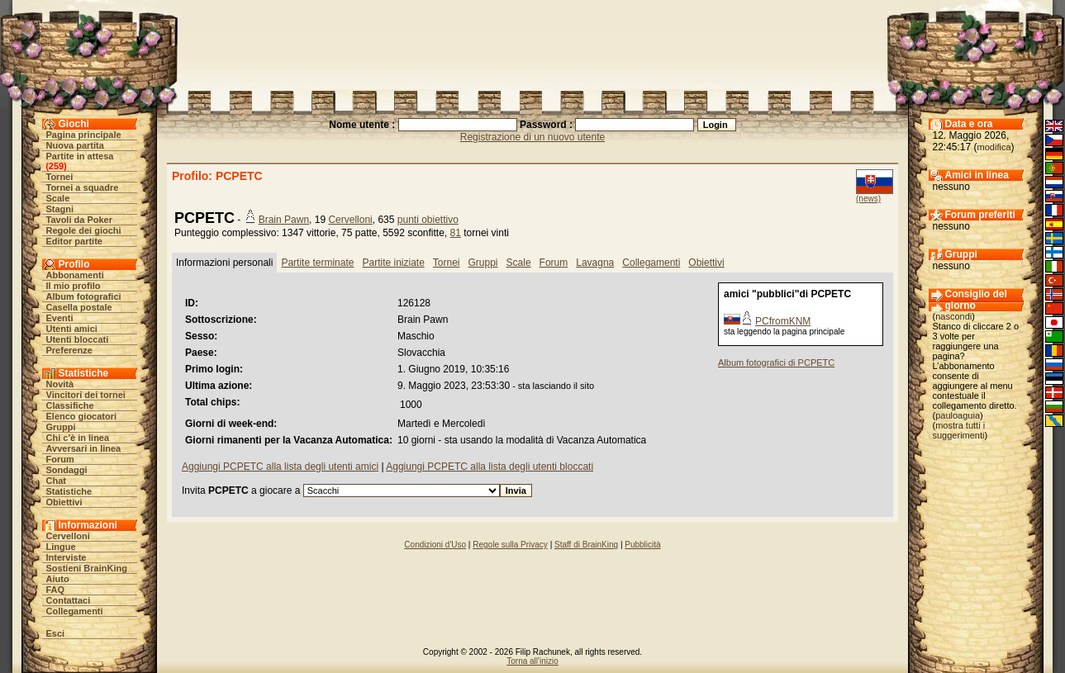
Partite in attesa (80, 156)
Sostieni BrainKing (86, 568)
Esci (55, 633)
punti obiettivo (428, 219)
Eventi (60, 318)
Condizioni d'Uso (435, 544)
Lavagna (595, 262)
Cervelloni (68, 536)
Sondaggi (67, 470)
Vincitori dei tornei (86, 395)
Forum (60, 459)
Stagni (60, 209)
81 (455, 233)
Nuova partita (75, 145)
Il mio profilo (73, 286)
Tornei (60, 177)
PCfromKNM (783, 321)
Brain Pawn (284, 219)
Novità (60, 384)
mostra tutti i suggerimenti (959, 430)
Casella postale (79, 307)
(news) (868, 198)
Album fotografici (83, 296)
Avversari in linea (83, 448)
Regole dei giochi (83, 230)
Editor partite (74, 241)
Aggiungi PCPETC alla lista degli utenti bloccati (489, 466)
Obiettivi (64, 502)
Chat (56, 481)
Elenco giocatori (81, 416)
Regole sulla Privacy (510, 544)
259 (56, 166)
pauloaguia (957, 415)
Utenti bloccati (77, 339)
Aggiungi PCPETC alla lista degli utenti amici (280, 466)
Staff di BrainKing (586, 544)
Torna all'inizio (532, 661)
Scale (58, 198)
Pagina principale (83, 135)
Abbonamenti (75, 275)
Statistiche (69, 491)
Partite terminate (317, 262)
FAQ (55, 590)
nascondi (953, 316)
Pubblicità (642, 544)
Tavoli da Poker (79, 220)
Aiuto (57, 579)
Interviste (66, 557)
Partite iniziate (393, 262)
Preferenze (69, 350)
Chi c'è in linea (78, 438)
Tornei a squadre (82, 187)
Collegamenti (74, 611)
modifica (994, 147)
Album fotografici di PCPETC (776, 362)
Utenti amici (71, 329)
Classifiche (70, 405)
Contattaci (68, 600)
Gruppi (61, 427)
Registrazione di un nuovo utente (532, 137)
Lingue (61, 547)
